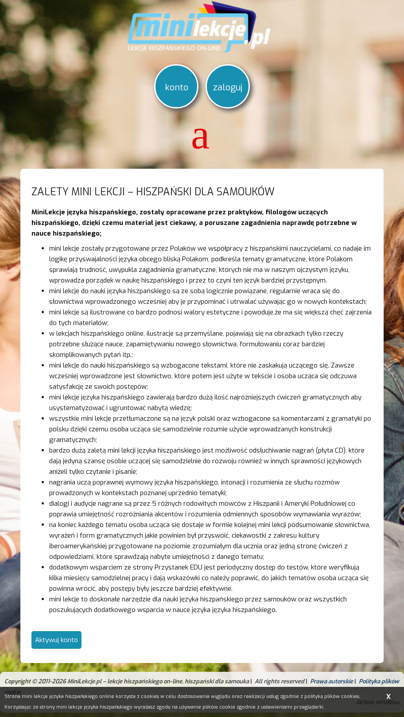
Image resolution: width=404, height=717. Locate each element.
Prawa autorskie (331, 681)
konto (176, 87)
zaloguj (227, 87)
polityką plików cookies (331, 696)
